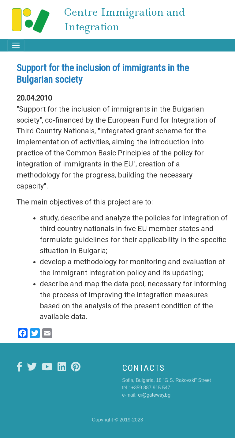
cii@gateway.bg (154, 395)
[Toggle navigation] (15, 45)
